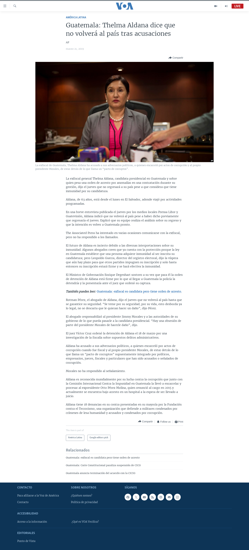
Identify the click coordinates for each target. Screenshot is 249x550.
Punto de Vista (26, 541)
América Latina (76, 17)
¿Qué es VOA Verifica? (85, 521)
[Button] (175, 58)
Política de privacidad (84, 502)
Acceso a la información (32, 521)
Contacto (23, 502)
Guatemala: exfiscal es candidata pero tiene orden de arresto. (139, 291)
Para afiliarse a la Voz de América (38, 495)
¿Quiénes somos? (81, 495)
